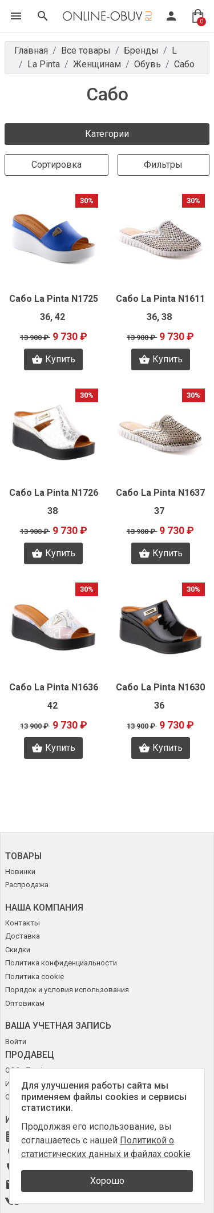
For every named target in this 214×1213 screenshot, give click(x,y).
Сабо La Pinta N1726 (53, 492)
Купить (53, 359)
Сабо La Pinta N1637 (160, 492)
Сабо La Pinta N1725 (53, 298)
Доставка (22, 936)
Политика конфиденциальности (61, 963)
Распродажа (27, 884)
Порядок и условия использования (67, 989)
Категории (107, 133)
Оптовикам (25, 1003)
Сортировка (56, 164)
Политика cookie (34, 976)
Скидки (17, 949)
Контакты (22, 923)
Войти (15, 1041)
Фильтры (163, 164)
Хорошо (107, 1180)
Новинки (20, 871)
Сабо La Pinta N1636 (53, 687)
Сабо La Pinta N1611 (160, 298)
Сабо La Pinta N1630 (160, 687)
